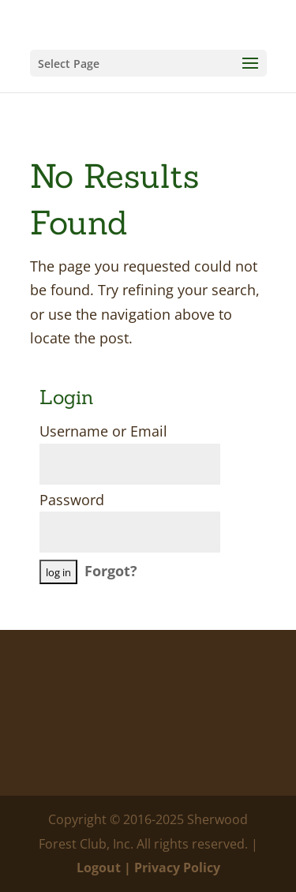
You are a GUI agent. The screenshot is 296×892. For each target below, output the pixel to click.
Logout (99, 867)
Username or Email (103, 431)
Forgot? (110, 570)
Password (71, 499)
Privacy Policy (177, 867)
